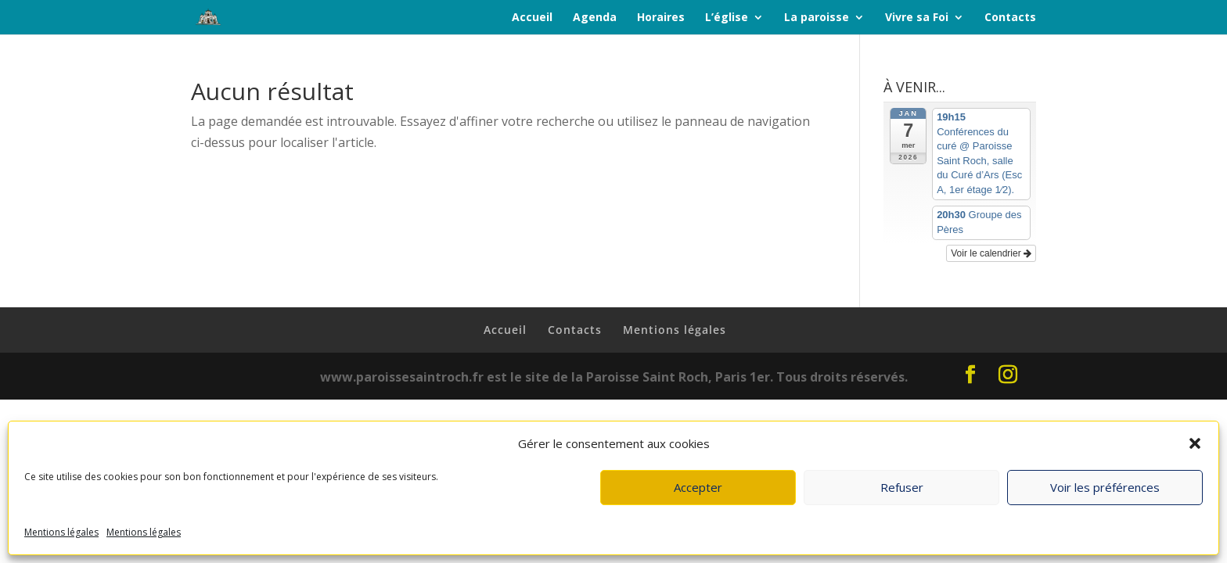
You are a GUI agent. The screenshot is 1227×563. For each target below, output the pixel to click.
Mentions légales (61, 532)
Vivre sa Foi (916, 18)
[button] (1195, 443)
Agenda (595, 18)
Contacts (1010, 18)
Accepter (698, 487)
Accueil (532, 18)
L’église (726, 18)
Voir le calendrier (991, 253)
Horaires (661, 18)
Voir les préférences (1105, 487)
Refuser (901, 487)
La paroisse (816, 18)
